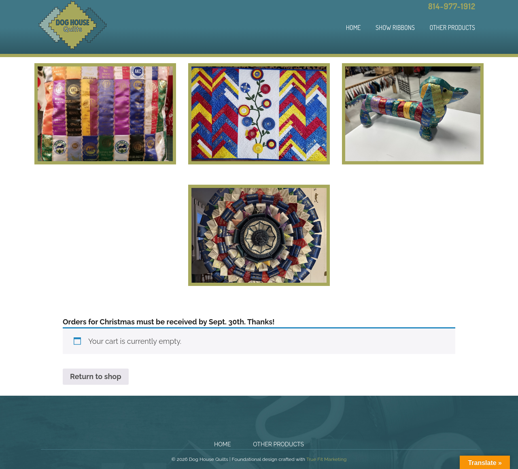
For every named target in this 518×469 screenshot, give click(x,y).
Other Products (452, 27)
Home (353, 27)
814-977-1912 (452, 6)
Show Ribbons (395, 27)
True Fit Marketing (326, 459)
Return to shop (95, 376)
